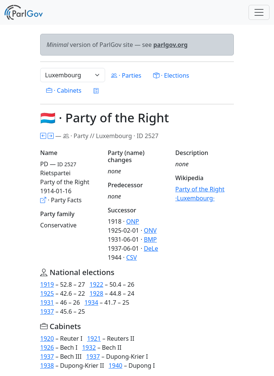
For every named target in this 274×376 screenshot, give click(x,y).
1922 (96, 284)
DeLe (151, 248)
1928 (96, 293)
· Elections (171, 75)
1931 (47, 302)
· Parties (126, 75)
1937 (47, 311)
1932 (89, 347)
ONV (150, 230)
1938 (47, 365)
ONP (132, 221)
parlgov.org (170, 45)
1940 (115, 365)
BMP (150, 239)
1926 (47, 347)
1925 (47, 293)
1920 (47, 338)
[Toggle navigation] (258, 12)
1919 (47, 284)
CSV (131, 257)
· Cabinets (63, 90)
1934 (91, 302)
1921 (94, 338)
